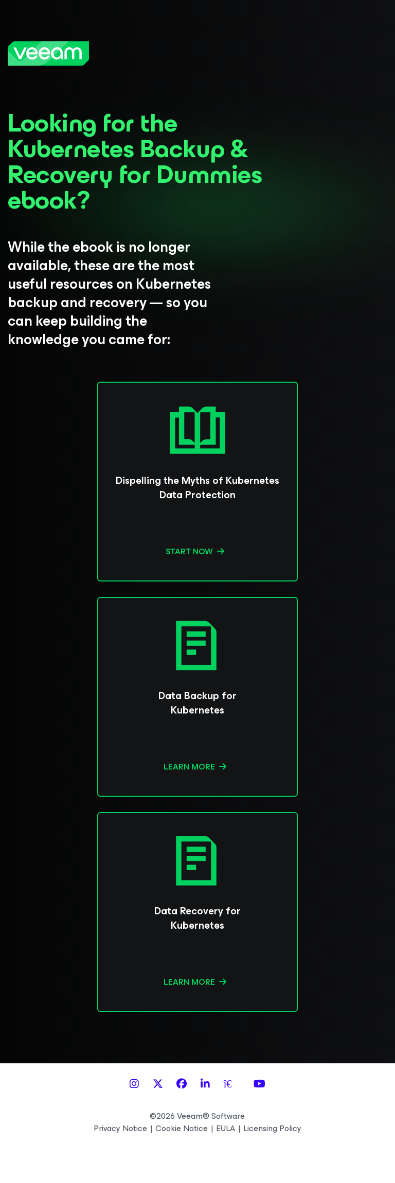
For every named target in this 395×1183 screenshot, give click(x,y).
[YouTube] (259, 1084)
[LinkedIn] (205, 1084)
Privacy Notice (120, 1128)
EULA (225, 1128)
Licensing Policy (272, 1128)
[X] (158, 1084)
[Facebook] (181, 1084)
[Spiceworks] (232, 1084)
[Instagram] (134, 1084)
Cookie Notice (181, 1128)
